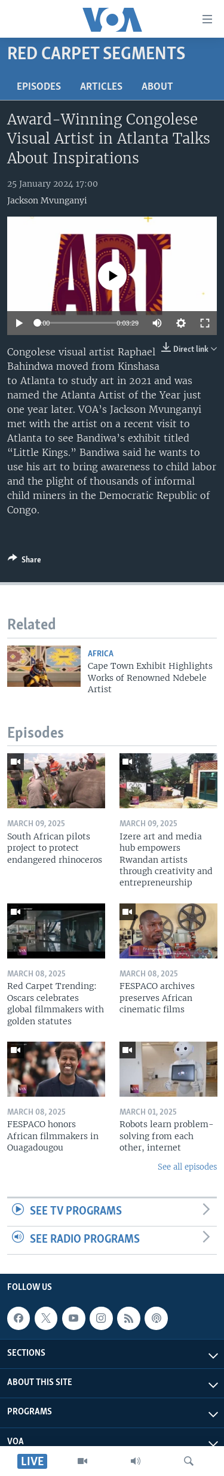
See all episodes (187, 1167)
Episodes (39, 87)
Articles (101, 87)
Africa (100, 654)
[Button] (24, 561)
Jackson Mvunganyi (47, 200)
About (157, 87)
